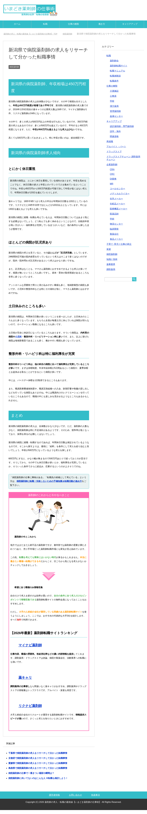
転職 (45, 24)
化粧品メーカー (117, 208)
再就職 (109, 145)
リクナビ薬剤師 (30, 709)
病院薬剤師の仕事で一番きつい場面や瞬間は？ (31, 777)
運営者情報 (54, 799)
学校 (112, 105)
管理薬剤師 (115, 115)
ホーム (17, 24)
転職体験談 (115, 80)
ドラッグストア (114, 155)
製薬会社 (114, 238)
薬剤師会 (114, 64)
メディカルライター (119, 197)
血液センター (116, 120)
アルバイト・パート (116, 150)
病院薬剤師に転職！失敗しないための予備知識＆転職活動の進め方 (49, 485)
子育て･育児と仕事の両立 (118, 248)
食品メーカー (116, 243)
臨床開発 (114, 233)
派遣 (108, 253)
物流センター (116, 228)
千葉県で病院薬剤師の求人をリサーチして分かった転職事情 (37, 757)
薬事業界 (110, 268)
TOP (34, 34)
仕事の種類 (73, 24)
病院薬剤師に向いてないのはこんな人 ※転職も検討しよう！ (38, 782)
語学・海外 (115, 135)
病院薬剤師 (14, 71)
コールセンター (117, 192)
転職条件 (114, 85)
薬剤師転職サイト (118, 70)
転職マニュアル (117, 75)
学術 (112, 223)
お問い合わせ (75, 799)
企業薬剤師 (111, 168)
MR (111, 188)
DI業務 (113, 183)
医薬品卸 (114, 218)
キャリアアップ (129, 24)
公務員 (113, 100)
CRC (112, 178)
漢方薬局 (114, 110)
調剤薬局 (110, 273)
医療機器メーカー (118, 213)
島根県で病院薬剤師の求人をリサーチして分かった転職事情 (37, 772)
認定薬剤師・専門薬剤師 (122, 130)
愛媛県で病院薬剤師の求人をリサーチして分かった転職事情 (37, 767)
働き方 (101, 24)
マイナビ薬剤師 (30, 649)
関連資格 (114, 140)
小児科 (18, 340)
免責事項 (95, 799)
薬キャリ (25, 681)
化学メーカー (116, 202)
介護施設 (114, 95)
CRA (112, 173)
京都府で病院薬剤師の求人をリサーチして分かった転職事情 (37, 762)
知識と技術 (111, 263)
